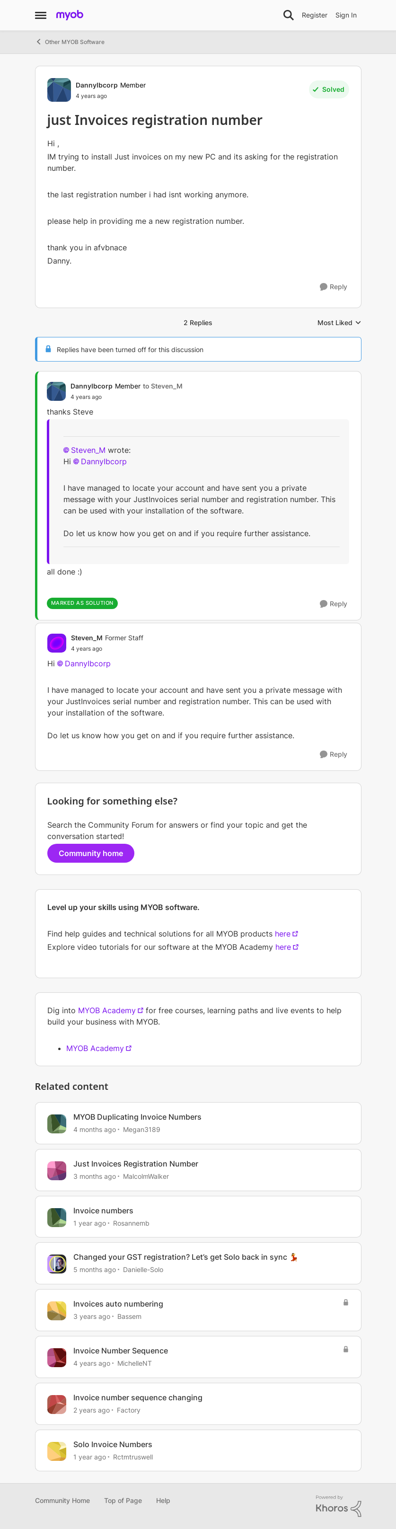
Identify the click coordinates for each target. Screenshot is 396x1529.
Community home (91, 853)
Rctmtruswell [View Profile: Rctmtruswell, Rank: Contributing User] (133, 1456)
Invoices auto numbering (118, 1303)
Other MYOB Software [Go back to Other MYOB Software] (70, 41)
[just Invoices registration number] (126, 397)
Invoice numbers (103, 1210)
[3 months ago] (94, 1176)
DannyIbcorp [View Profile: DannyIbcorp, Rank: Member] (97, 85)
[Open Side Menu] (40, 15)
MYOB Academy (107, 1010)
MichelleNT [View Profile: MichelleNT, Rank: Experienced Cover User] (134, 1363)
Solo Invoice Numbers (112, 1444)
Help (163, 1500)
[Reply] (333, 287)
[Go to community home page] (69, 15)
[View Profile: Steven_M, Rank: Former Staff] (56, 643)
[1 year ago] (89, 1223)
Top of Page (123, 1500)
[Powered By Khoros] (338, 1506)
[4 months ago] (94, 1129)
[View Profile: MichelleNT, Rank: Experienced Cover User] (56, 1357)
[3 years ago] (91, 1316)
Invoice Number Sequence (120, 1350)
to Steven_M (163, 386)
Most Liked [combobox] (339, 322)
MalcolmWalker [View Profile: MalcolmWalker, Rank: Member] (146, 1176)
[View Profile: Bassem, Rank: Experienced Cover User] (56, 1310)
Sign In (346, 15)
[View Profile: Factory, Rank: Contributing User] (56, 1404)
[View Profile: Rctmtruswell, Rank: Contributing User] (56, 1451)
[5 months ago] (94, 1269)
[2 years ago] (91, 1410)
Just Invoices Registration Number (135, 1163)
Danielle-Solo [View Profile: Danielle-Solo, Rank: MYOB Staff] (143, 1269)
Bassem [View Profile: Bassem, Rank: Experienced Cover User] (129, 1316)
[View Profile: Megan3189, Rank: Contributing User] (56, 1123)
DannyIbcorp (104, 461)
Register (314, 15)
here (282, 933)
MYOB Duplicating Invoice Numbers (137, 1117)
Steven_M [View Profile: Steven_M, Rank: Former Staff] (87, 638)
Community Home (62, 1500)
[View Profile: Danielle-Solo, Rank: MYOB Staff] (56, 1264)
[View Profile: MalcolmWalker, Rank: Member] (56, 1170)
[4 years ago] (91, 1363)
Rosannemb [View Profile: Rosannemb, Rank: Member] (131, 1223)
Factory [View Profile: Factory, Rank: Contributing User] (129, 1410)
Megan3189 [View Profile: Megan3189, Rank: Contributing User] (141, 1129)
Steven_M (88, 450)
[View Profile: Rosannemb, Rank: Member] (56, 1217)
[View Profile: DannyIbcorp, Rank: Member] (59, 90)
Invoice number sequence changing (137, 1397)
